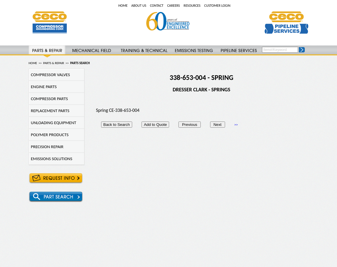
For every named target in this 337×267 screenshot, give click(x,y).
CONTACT (157, 6)
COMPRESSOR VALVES (49, 74)
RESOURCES (192, 6)
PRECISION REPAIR (46, 146)
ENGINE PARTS (43, 86)
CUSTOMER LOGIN (217, 6)
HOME (123, 6)
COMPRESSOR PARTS (48, 98)
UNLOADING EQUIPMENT (52, 122)
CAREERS (173, 6)
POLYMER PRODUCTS (49, 134)
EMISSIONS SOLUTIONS (50, 158)
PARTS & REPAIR (53, 63)
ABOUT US (138, 6)
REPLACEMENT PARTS (49, 110)
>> (236, 125)
